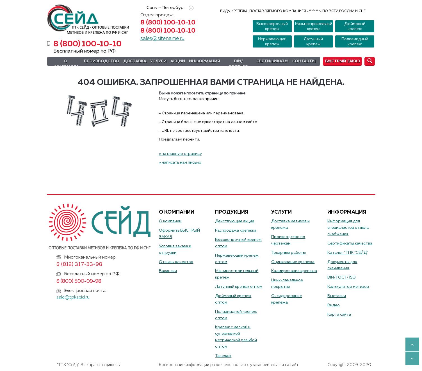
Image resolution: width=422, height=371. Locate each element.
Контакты (304, 61)
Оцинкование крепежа (292, 262)
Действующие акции (234, 221)
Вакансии (168, 271)
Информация (204, 61)
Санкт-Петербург (169, 8)
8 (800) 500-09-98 (78, 281)
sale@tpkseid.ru (73, 297)
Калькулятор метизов (348, 287)
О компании (66, 64)
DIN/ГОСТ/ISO (238, 64)
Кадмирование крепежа (294, 271)
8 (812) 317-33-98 (79, 264)
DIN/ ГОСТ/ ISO (341, 277)
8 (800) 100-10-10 (167, 23)
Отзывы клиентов (176, 262)
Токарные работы (288, 253)
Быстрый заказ (342, 61)
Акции (177, 61)
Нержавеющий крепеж (272, 41)
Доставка (134, 61)
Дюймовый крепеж (354, 26)
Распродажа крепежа (235, 230)
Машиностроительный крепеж (313, 26)
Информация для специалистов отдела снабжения (348, 227)
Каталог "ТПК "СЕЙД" (347, 253)
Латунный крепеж (313, 41)
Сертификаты (272, 61)
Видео (333, 305)
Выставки (336, 296)
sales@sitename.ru (162, 38)
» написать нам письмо (180, 162)
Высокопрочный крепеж (272, 26)
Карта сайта (339, 314)
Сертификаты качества (349, 243)
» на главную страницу (180, 154)
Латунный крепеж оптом (238, 287)
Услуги (158, 61)
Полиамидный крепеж (354, 41)
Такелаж (223, 356)
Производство (101, 61)
